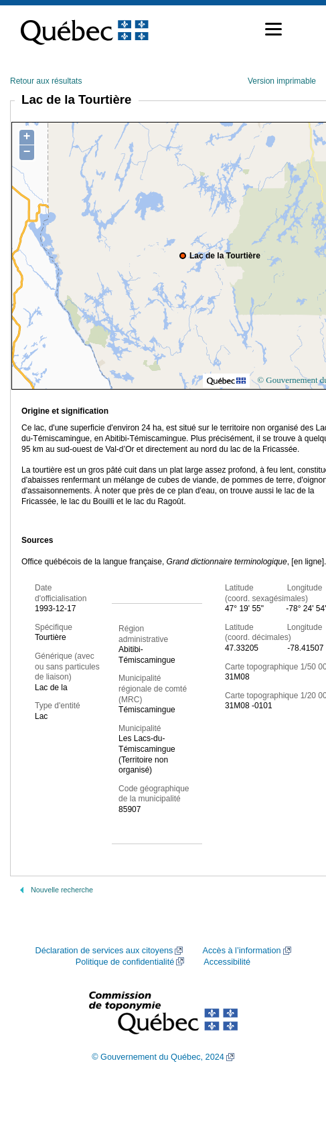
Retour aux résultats (46, 81)
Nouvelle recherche (62, 890)
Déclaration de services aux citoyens (104, 950)
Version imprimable (282, 81)
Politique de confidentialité (125, 962)
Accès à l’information (241, 950)
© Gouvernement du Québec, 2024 (158, 1057)
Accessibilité (226, 962)
